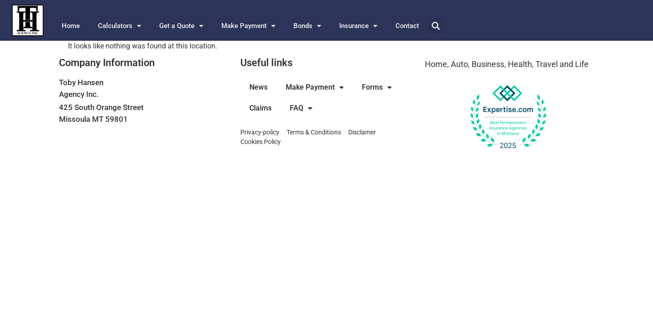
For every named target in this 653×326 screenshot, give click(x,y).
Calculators (119, 26)
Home (71, 26)
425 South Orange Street (101, 107)
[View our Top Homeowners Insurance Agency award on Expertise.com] (508, 117)
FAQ (301, 108)
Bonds (307, 26)
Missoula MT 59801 (93, 119)
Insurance (358, 26)
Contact (407, 26)
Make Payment (248, 26)
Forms (377, 87)
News (258, 87)
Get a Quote (181, 26)
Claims (260, 108)
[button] (435, 25)
